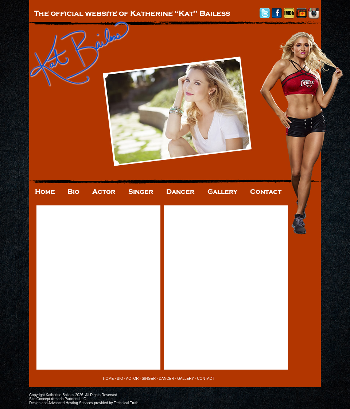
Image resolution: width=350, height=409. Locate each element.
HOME (108, 379)
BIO (120, 379)
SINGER (149, 379)
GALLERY (185, 379)
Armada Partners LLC (68, 399)
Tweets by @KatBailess (63, 208)
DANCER (166, 379)
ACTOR (132, 379)
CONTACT (205, 379)
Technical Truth (126, 403)
